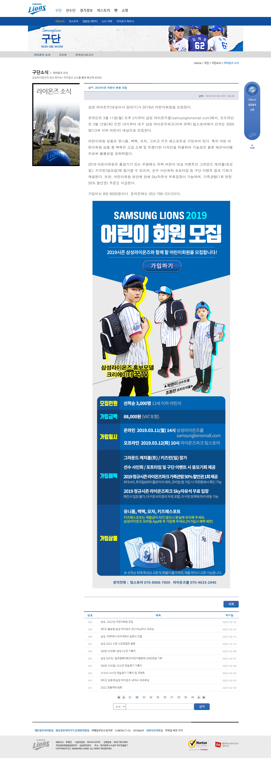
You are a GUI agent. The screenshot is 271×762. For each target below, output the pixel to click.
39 (185, 697)
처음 (118, 697)
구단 (58, 10)
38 (178, 697)
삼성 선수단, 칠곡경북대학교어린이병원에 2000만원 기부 (131, 658)
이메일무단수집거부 (102, 730)
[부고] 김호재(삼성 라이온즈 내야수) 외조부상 (125, 680)
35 (157, 697)
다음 (198, 697)
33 (143, 697)
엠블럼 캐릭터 (90, 21)
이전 (123, 697)
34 (150, 697)
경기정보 (86, 10)
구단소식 (60, 21)
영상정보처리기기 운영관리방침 (72, 730)
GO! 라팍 (107, 21)
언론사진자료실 (154, 730)
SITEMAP (138, 730)
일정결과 (252, 104)
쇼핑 (125, 10)
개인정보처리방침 (43, 730)
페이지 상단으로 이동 (252, 147)
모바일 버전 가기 (174, 730)
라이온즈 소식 (42, 55)
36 (164, 697)
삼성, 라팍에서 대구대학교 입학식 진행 (121, 636)
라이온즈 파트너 (125, 21)
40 (192, 697)
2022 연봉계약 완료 (111, 687)
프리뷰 (63, 55)
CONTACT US (123, 730)
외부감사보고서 (84, 55)
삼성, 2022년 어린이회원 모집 (117, 621)
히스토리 (73, 21)
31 (130, 697)
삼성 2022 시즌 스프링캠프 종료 (118, 643)
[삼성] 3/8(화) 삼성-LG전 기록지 (118, 650)
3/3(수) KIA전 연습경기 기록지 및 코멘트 (123, 672)
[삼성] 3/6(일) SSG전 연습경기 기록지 (121, 665)
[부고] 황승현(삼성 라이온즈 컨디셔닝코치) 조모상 (127, 629)
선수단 (70, 10)
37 (171, 697)
